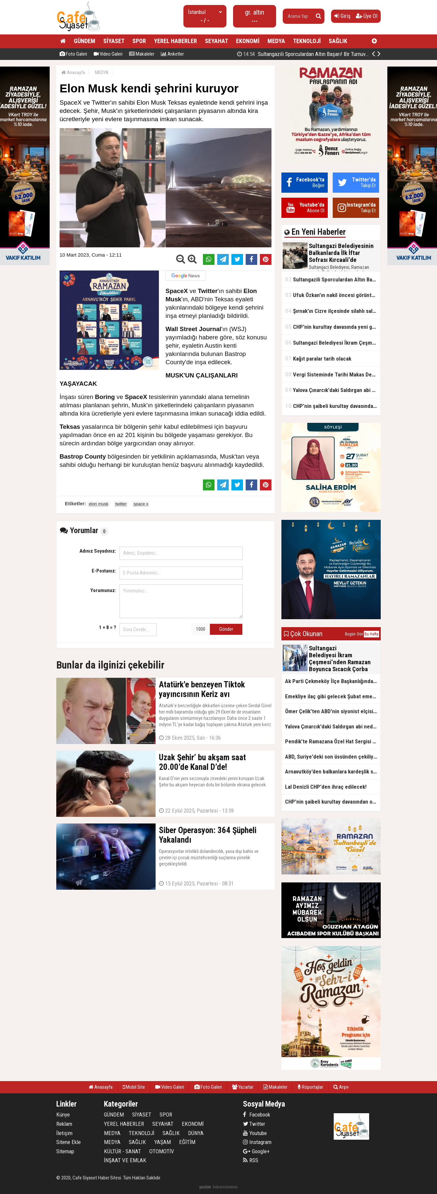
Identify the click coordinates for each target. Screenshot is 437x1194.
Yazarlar (242, 1087)
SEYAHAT (216, 40)
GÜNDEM (84, 40)
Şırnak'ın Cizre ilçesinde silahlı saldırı (332, 311)
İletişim (64, 1133)
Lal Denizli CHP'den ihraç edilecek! (325, 786)
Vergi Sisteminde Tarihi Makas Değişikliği (332, 374)
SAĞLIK (338, 40)
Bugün (350, 634)
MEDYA (276, 40)
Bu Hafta (371, 634)
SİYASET (113, 40)
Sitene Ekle (68, 1142)
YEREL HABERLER (175, 40)
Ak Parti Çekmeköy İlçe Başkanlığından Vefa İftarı (332, 681)
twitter (121, 503)
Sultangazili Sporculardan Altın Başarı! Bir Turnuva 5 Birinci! (313, 54)
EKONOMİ (248, 40)
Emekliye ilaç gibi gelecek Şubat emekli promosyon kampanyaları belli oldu (332, 696)
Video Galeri (108, 54)
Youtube (255, 1133)
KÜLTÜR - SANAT (122, 1151)
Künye (63, 1114)
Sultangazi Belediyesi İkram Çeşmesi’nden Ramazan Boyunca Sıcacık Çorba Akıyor (332, 342)
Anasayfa (73, 72)
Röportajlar (310, 1087)
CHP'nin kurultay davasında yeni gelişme (332, 326)
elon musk (98, 503)
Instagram (257, 1142)
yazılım (205, 1186)
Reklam (64, 1123)
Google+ (256, 1151)
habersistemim (225, 1186)
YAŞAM (162, 1142)
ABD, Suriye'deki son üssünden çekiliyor (331, 756)
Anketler (172, 54)
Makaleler (141, 54)
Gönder (226, 629)
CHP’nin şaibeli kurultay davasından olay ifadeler (332, 406)
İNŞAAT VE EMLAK (125, 1160)
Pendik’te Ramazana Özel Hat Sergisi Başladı (332, 741)
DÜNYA (196, 1133)
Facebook (256, 1114)
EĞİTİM (187, 1142)
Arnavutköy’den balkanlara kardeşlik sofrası (332, 771)
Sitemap (65, 1151)
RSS (250, 1160)
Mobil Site (134, 1087)
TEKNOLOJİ (307, 40)
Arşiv (341, 1087)
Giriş (342, 16)
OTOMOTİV (161, 1151)
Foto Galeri (73, 54)
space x (140, 503)
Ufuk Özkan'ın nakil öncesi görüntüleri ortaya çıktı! (332, 295)
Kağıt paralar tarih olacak (318, 358)
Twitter (254, 1123)
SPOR (139, 40)
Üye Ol (366, 16)
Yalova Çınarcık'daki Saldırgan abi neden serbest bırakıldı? (332, 390)
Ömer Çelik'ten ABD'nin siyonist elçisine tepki (332, 711)
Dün (360, 634)
